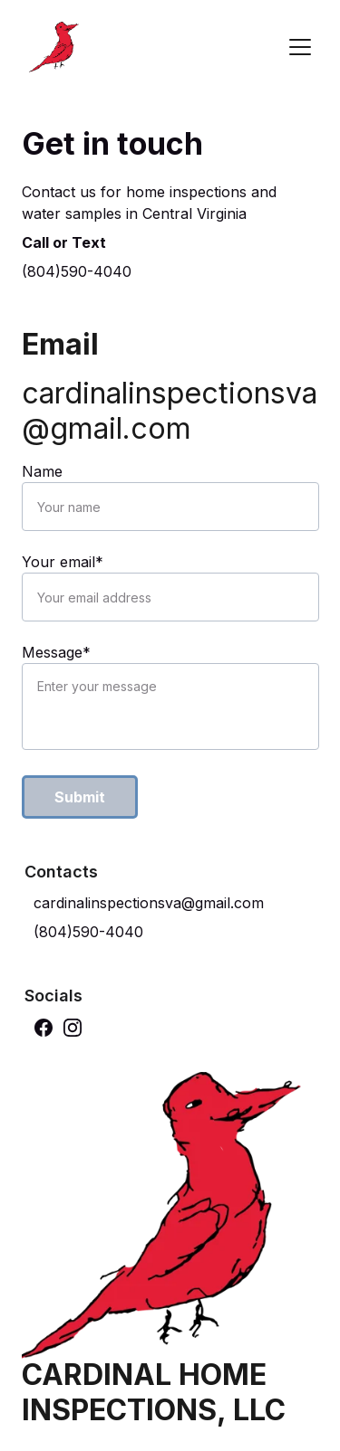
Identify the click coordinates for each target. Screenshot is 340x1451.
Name (42, 471)
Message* (56, 652)
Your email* (62, 562)
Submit (79, 797)
